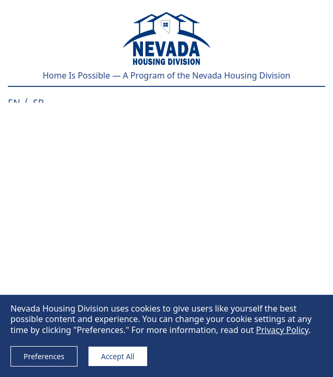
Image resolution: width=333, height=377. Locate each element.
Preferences (44, 356)
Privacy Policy (282, 330)
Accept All (118, 356)
